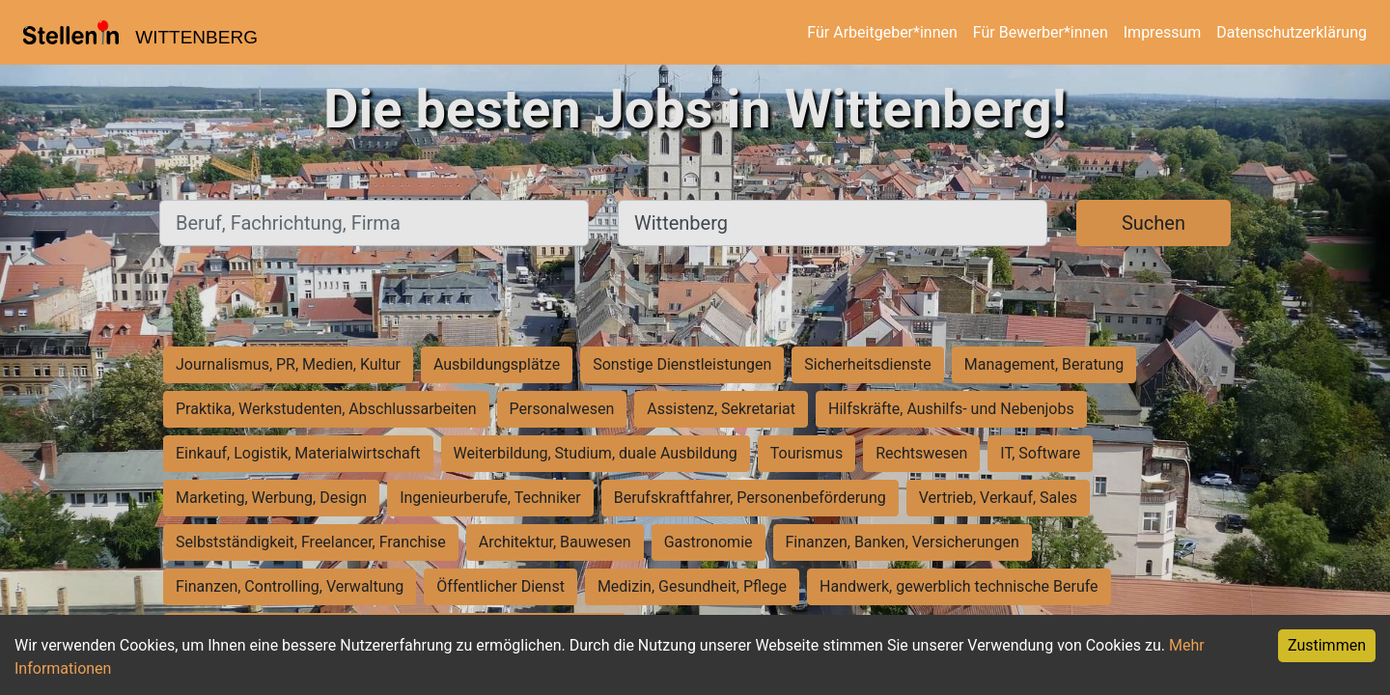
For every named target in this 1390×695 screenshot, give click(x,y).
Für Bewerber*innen (1040, 32)
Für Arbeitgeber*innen (882, 32)
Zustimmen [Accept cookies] (1327, 645)
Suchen (1153, 223)
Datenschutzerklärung (1291, 32)
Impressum (1163, 32)
